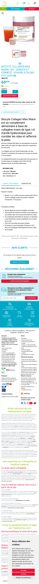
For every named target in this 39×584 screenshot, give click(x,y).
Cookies (23, 353)
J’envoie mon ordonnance (19, 281)
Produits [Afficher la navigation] (18, 9)
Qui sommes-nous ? (6, 348)
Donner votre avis (19, 262)
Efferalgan (22, 438)
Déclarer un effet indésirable (28, 345)
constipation (33, 441)
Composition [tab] (26, 183)
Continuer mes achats (11, 112)
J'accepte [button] (23, 570)
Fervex (29, 442)
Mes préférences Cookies (27, 354)
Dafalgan (30, 438)
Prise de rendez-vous (26, 340)
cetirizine (11, 442)
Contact (3, 351)
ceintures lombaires (18, 472)
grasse (7, 441)
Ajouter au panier (9, 96)
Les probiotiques (5, 571)
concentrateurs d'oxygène (21, 519)
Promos (32, 9)
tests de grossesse (32, 445)
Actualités (24, 338)
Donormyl (20, 444)
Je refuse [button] (23, 574)
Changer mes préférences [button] (23, 577)
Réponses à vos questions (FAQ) (9, 396)
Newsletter (4, 349)
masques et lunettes (7, 521)
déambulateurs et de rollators (23, 500)
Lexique (23, 343)
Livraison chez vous (26, 389)
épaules (19, 473)
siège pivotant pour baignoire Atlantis (16, 507)
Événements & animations (28, 341)
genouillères (11, 472)
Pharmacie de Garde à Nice (28, 359)
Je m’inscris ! (31, 298)
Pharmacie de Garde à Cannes (29, 367)
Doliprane (33, 436)
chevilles (29, 473)
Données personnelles (27, 351)
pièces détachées (31, 513)
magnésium (5, 447)
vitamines (26, 447)
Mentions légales (25, 349)
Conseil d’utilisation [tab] (10, 183)
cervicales (14, 473)
